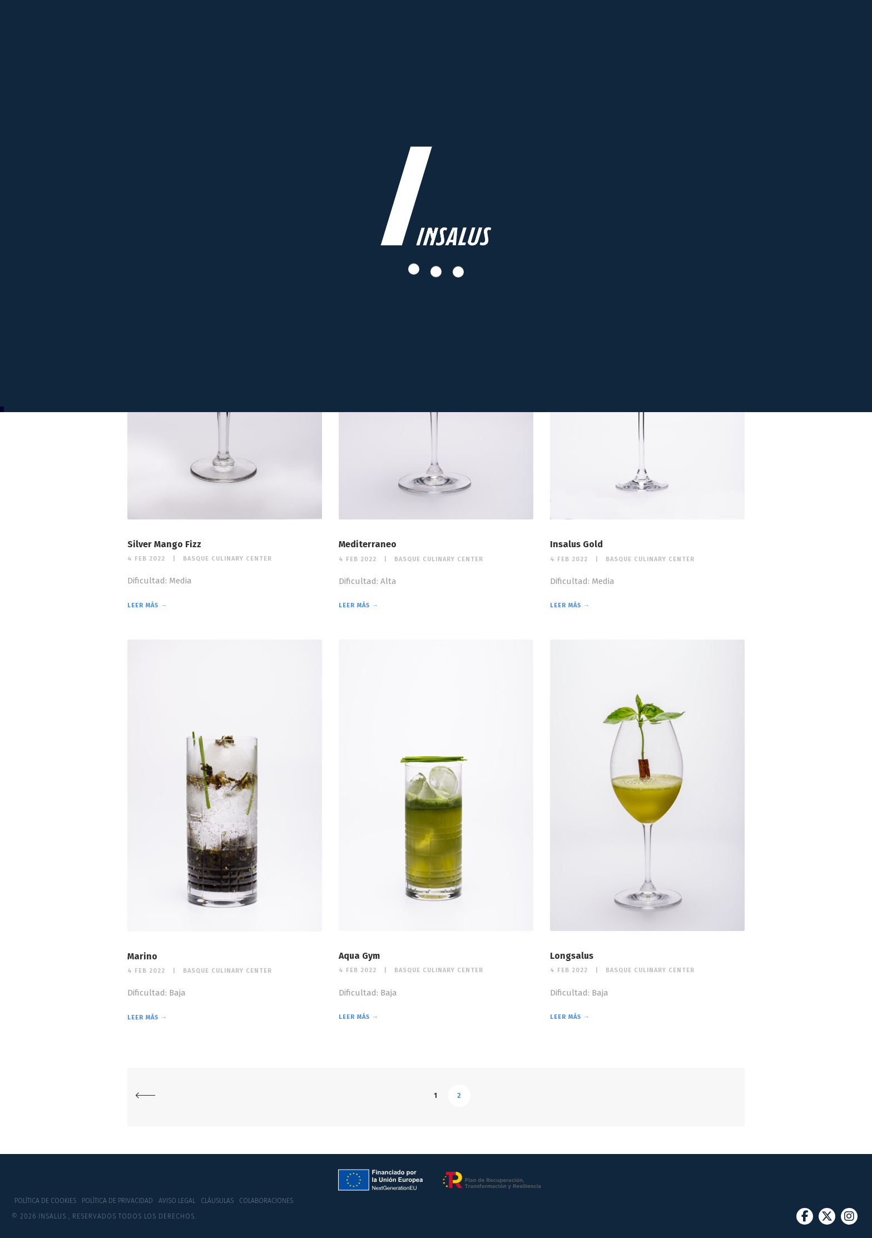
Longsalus (571, 955)
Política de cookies (45, 1201)
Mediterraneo (368, 544)
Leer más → (147, 605)
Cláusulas (217, 1201)
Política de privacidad (117, 1201)
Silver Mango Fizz (164, 544)
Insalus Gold (576, 544)
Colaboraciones (266, 1201)
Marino (142, 956)
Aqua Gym (359, 955)
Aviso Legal (176, 1201)
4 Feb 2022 (146, 558)
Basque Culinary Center (227, 558)
